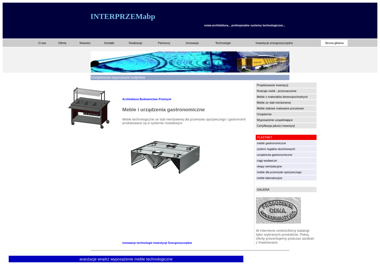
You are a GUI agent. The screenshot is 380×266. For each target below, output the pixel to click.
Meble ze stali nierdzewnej (274, 102)
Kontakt (109, 43)
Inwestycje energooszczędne (274, 43)
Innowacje (192, 43)
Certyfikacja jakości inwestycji (276, 125)
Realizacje (135, 43)
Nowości (85, 43)
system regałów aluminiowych (276, 149)
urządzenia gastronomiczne (274, 154)
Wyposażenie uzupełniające (275, 120)
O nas (42, 43)
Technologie (223, 43)
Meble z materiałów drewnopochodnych (282, 96)
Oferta (62, 43)
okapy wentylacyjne (269, 166)
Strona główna (334, 43)
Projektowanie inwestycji (272, 85)
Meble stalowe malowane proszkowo (280, 108)
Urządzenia (264, 114)
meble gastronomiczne (271, 143)
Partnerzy (164, 43)
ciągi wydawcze (267, 160)
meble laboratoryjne (269, 178)
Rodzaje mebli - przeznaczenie (276, 91)
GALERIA (263, 189)
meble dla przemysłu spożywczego (279, 172)
